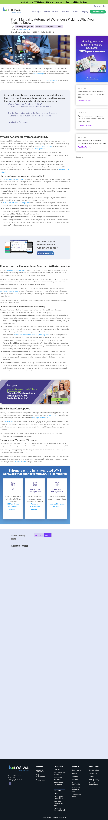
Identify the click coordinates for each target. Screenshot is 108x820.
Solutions (46, 12)
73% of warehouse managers (16, 270)
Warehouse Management (45, 27)
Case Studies (76, 770)
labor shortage (38, 74)
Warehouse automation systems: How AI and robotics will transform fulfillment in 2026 (91, 94)
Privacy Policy (94, 780)
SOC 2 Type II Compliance (58, 797)
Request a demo (20, 462)
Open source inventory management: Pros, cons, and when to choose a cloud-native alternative (91, 118)
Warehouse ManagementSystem (35, 506)
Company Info (94, 770)
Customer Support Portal (59, 809)
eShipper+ (75, 780)
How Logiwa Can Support (18, 122)
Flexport (75, 776)
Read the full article (85, 101)
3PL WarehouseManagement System (13, 506)
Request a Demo (44, 253)
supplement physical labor (9, 291)
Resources (97, 6)
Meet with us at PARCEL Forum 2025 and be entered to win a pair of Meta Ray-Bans (54, 2)
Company (84, 12)
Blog (104, 6)
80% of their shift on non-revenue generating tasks (31, 335)
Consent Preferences (93, 784)
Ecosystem (65, 12)
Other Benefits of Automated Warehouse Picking (30, 116)
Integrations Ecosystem (58, 783)
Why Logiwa (36, 12)
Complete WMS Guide (76, 784)
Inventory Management (24, 27)
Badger (74, 773)
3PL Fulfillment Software (59, 773)
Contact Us (93, 773)
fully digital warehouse (40, 418)
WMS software (8, 422)
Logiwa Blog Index (76, 795)
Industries (55, 12)
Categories (79, 157)
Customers (75, 12)
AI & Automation (40, 776)
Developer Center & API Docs (58, 803)
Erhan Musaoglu (24, 29)
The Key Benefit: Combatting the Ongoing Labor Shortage (32, 113)
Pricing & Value (41, 780)
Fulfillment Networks (58, 778)
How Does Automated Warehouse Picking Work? (30, 106)
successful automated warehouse (13, 179)
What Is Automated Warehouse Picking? (25, 104)
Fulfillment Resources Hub (76, 789)
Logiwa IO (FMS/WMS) (40, 771)
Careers (91, 776)
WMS (59, 27)
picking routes (40, 149)
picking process (47, 146)
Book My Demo (98, 12)
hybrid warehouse (51, 80)
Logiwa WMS (53, 415)
